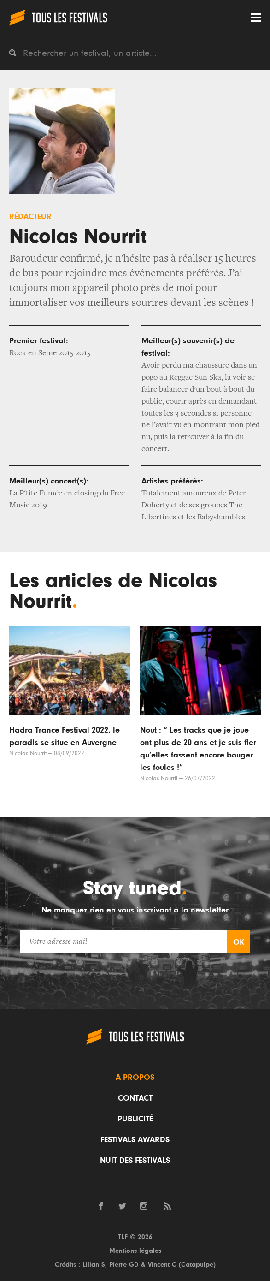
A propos (135, 1077)
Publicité (135, 1119)
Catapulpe (197, 1264)
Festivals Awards (135, 1140)
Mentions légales (135, 1250)
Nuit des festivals (135, 1160)
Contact (135, 1098)
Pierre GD (124, 1264)
